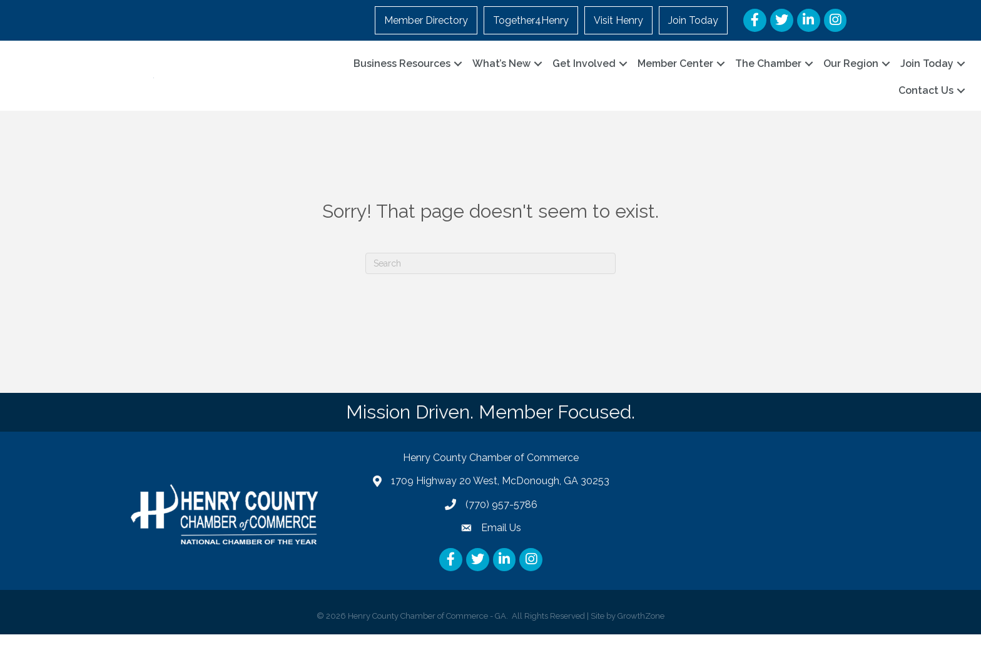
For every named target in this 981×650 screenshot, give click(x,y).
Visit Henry (618, 20)
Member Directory (426, 20)
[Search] (490, 278)
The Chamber (768, 71)
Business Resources (401, 71)
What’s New (501, 71)
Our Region (850, 71)
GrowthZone (641, 631)
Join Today (693, 20)
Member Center (675, 71)
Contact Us (925, 98)
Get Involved (584, 71)
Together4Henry (531, 20)
